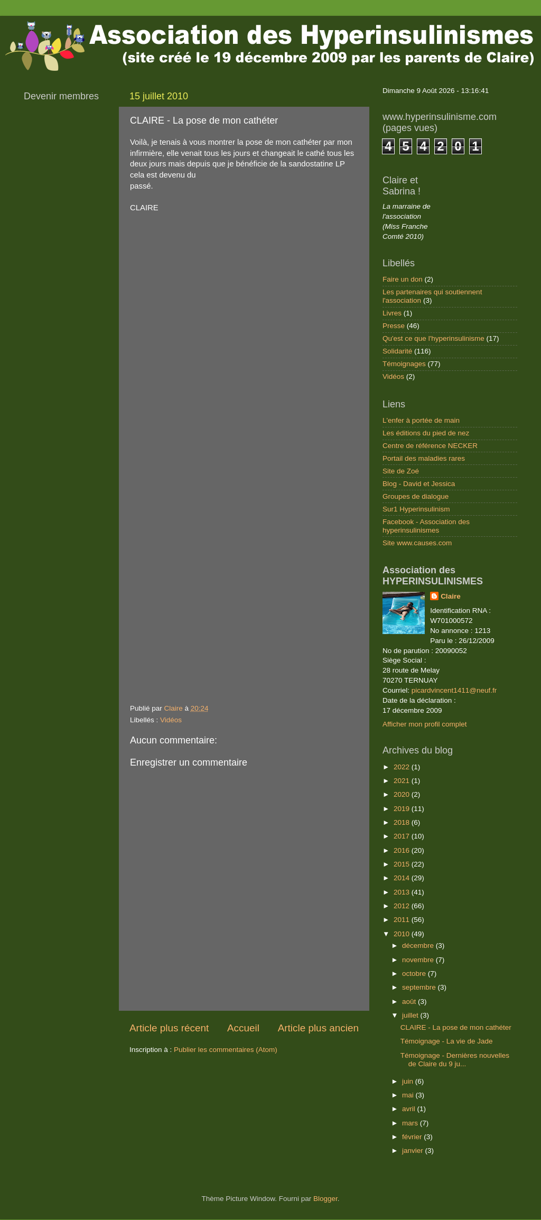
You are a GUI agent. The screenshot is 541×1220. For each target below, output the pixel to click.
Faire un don (403, 279)
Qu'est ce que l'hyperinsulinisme (433, 338)
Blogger (325, 1199)
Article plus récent (169, 1027)
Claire (451, 596)
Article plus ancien (318, 1027)
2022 (403, 767)
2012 (403, 906)
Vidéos (171, 720)
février (413, 1137)
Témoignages (404, 364)
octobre (415, 973)
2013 (403, 892)
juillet (411, 1015)
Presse (394, 326)
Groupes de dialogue (416, 496)
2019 (403, 809)
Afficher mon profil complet (425, 724)
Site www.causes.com (417, 543)
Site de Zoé (401, 471)
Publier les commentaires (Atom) (225, 1050)
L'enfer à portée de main (421, 420)
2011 (403, 920)
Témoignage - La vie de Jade (446, 1041)
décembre (419, 945)
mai (409, 1095)
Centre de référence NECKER (430, 446)
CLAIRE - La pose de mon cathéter (455, 1027)
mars (411, 1123)
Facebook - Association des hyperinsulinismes (426, 526)
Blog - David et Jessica (419, 484)
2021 (403, 781)
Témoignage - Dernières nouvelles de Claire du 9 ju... (454, 1059)
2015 (403, 864)
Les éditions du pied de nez (426, 433)
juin (408, 1081)
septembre (420, 987)
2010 (403, 934)
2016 (403, 850)
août (410, 1001)
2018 (403, 822)
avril (409, 1109)
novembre (419, 960)
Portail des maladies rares (424, 458)
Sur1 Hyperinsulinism (416, 509)
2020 (403, 794)
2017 (403, 836)
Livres (392, 313)
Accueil (243, 1027)
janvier (413, 1150)
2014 (403, 878)
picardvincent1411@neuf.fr (454, 690)
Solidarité (397, 351)
